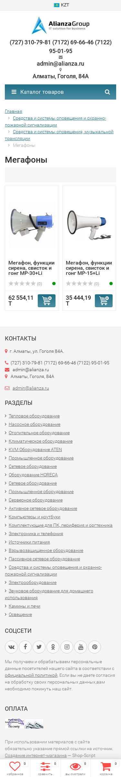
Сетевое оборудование (33, 466)
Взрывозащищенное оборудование (46, 550)
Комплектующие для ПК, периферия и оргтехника (61, 525)
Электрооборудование (32, 582)
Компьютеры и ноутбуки (34, 516)
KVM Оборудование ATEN (35, 449)
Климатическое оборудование (41, 441)
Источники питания (29, 542)
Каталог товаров (38, 92)
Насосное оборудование (34, 424)
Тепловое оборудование (34, 415)
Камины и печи (24, 606)
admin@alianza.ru (31, 388)
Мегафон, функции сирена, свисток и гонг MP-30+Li (31, 268)
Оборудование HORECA (33, 474)
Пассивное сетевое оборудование (44, 558)
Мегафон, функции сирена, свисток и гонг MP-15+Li (89, 268)
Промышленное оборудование (41, 457)
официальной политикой (31, 675)
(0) (25, 284)
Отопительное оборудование (39, 432)
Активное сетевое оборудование (43, 508)
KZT (61, 4)
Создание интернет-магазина (36, 755)
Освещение (20, 614)
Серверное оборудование (36, 499)
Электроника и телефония (36, 533)
